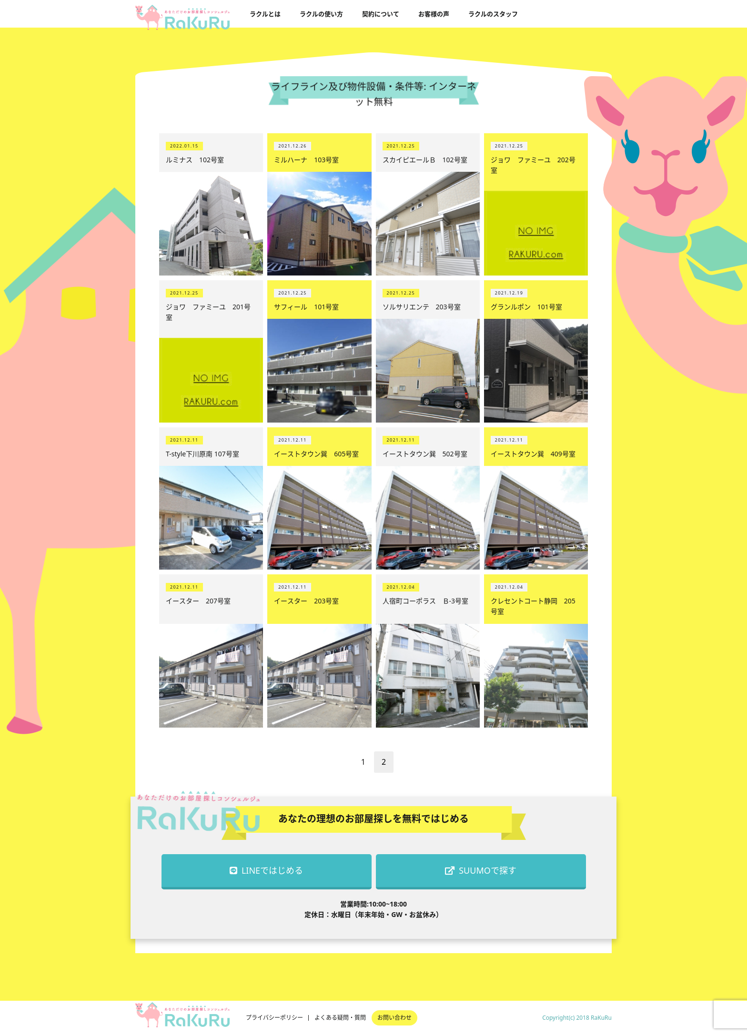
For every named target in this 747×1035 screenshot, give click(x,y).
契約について (380, 14)
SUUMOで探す (480, 870)
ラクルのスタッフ (493, 14)
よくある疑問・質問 (340, 1018)
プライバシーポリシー (274, 1018)
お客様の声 (433, 14)
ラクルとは (265, 14)
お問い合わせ (394, 1018)
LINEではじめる (266, 870)
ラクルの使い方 (321, 14)
